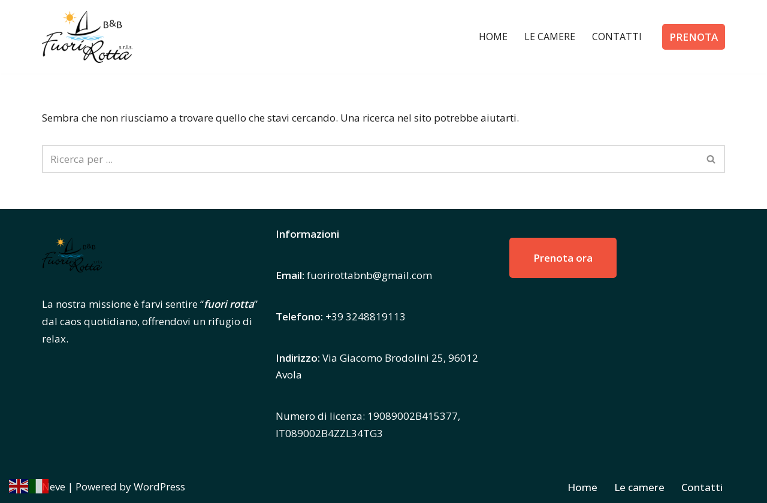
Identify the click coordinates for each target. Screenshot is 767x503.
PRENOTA (693, 37)
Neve (53, 486)
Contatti (617, 36)
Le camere (549, 36)
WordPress (159, 486)
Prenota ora (563, 258)
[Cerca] (370, 159)
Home (493, 36)
